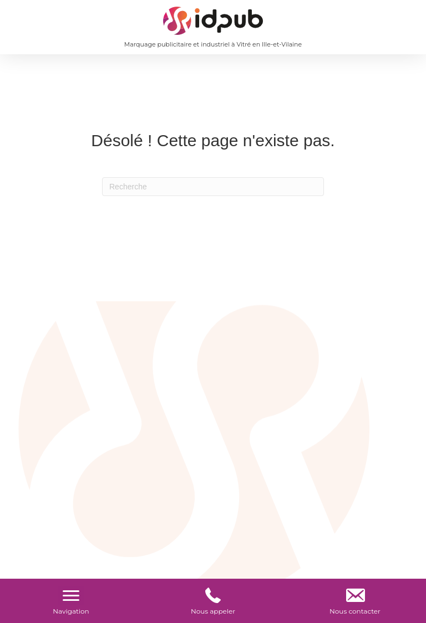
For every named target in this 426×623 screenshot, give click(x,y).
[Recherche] (213, 186)
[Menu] (71, 596)
